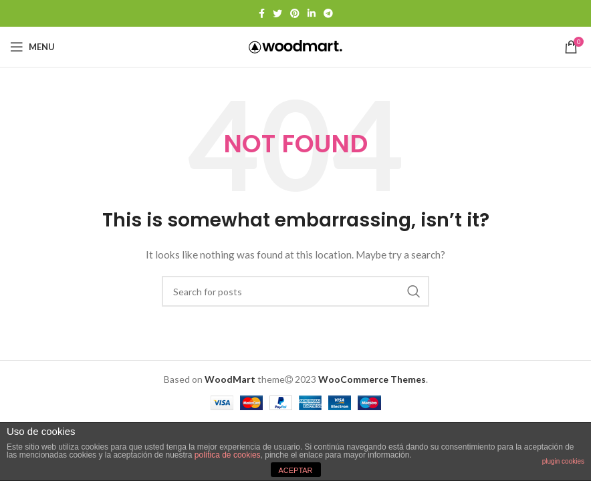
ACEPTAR (295, 470)
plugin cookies (563, 461)
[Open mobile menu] (32, 46)
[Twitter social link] (277, 13)
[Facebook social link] (262, 13)
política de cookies (228, 455)
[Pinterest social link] (295, 13)
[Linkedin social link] (312, 13)
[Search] (295, 291)
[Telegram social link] (328, 13)
